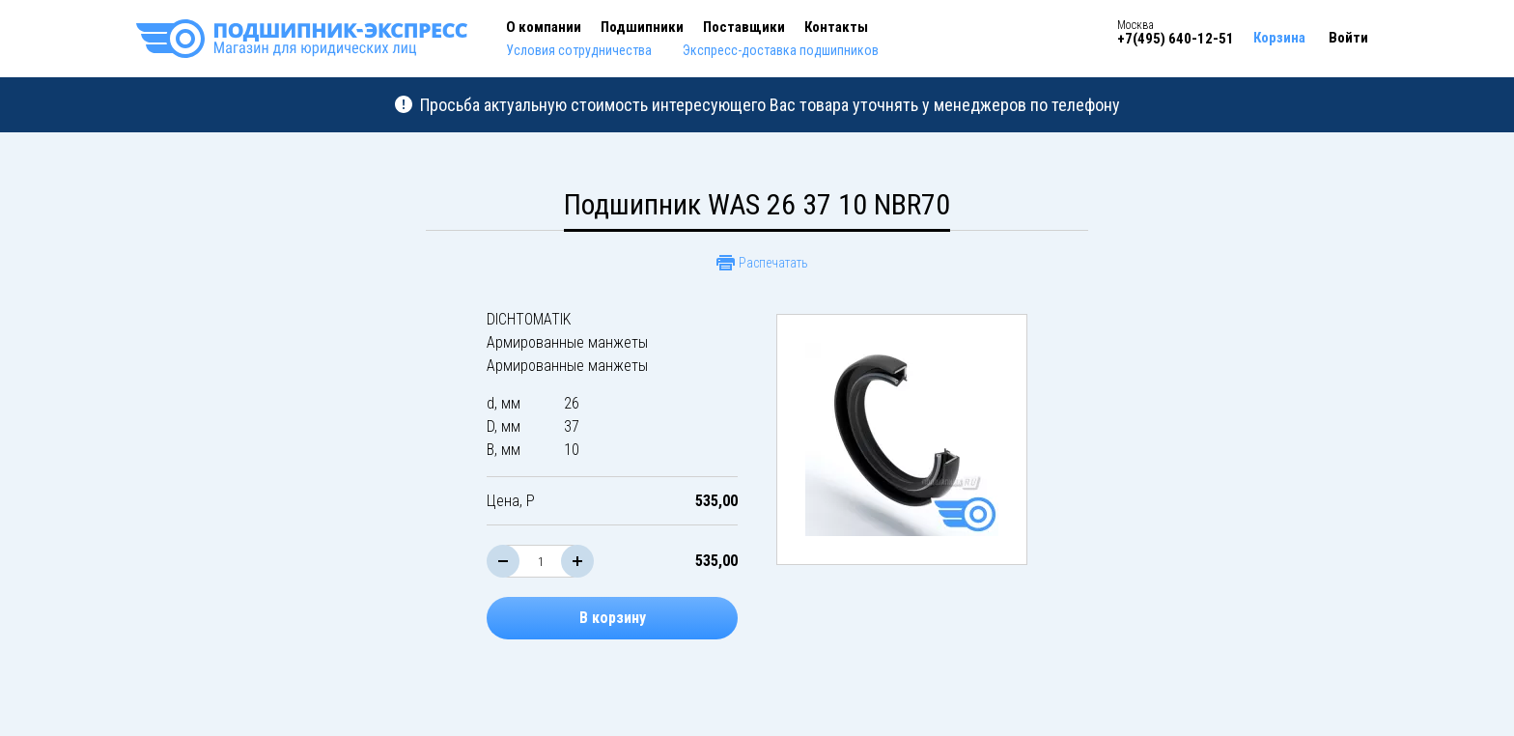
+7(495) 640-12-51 (1175, 38)
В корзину (612, 618)
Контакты (836, 27)
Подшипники (642, 27)
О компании (543, 27)
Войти (1348, 37)
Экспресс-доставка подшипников (781, 50)
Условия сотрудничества (579, 50)
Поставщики (744, 27)
